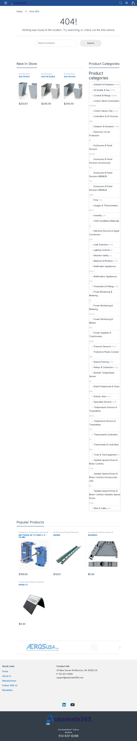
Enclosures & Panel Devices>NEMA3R (100, 174)
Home (19, 11)
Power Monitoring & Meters (101, 321)
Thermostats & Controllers (104, 444)
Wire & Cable (97, 508)
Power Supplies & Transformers (100, 334)
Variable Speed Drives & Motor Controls (103, 462)
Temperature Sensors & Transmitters (103, 409)
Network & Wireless (101, 261)
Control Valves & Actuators (104, 101)
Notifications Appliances (103, 276)
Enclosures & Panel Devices (100, 147)
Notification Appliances (102, 266)
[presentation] (119, 648)
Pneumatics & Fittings (101, 286)
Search (120, 3)
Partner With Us (9, 685)
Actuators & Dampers (101, 84)
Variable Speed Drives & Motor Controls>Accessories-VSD (103, 477)
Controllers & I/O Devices (103, 116)
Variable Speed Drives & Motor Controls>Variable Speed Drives (104, 494)
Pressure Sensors (100, 346)
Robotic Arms (97, 396)
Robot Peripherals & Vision (104, 386)
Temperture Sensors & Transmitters (102, 423)
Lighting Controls (99, 250)
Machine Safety (99, 255)
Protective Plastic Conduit (103, 352)
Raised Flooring (99, 362)
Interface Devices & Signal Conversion (104, 233)
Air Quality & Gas (99, 90)
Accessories (24, 74)
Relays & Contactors (101, 367)
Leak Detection (98, 244)
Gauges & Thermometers (103, 205)
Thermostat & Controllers (103, 434)
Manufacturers (9, 680)
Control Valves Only (101, 111)
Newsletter (7, 690)
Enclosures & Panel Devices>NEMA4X (100, 188)
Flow (93, 200)
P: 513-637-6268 (64, 674)
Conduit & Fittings (99, 95)
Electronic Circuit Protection (99, 134)
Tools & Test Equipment (103, 454)
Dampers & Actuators (101, 126)
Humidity (95, 215)
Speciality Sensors (100, 402)
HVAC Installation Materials (104, 221)
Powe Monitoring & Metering (100, 294)
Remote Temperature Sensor (101, 374)
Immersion (23, 532)
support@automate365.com (69, 677)
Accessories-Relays (61, 532)
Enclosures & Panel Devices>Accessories (100, 161)
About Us (6, 676)
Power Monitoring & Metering (101, 307)
